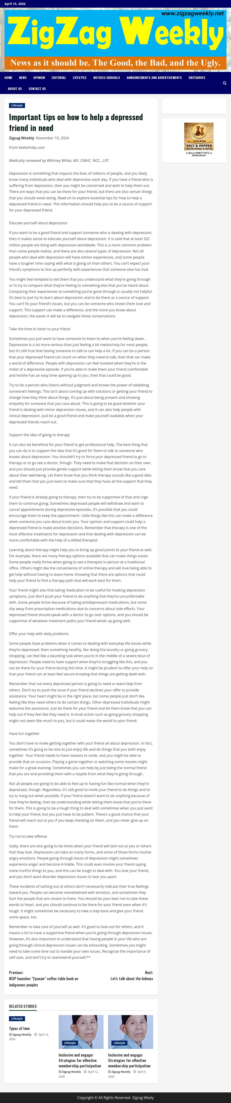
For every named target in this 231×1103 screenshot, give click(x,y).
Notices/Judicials (106, 77)
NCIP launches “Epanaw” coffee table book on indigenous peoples (45, 978)
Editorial (59, 77)
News (23, 77)
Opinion (39, 77)
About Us (15, 88)
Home (8, 77)
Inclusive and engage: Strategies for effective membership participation (80, 1060)
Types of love (19, 1028)
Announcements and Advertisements (154, 77)
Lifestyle (80, 77)
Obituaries (197, 77)
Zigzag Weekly (21, 137)
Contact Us (37, 88)
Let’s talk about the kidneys (117, 975)
